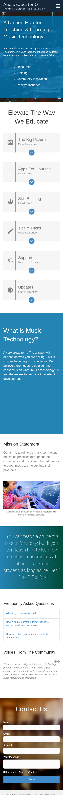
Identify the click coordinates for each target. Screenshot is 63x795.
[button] (55, 661)
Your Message (11, 757)
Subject (7, 745)
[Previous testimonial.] (55, 661)
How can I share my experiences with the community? (27, 636)
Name (6, 722)
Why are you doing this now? (21, 613)
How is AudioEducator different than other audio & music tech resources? (27, 624)
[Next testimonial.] (58, 661)
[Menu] (58, 6)
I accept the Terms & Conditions (22, 772)
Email (6, 733)
